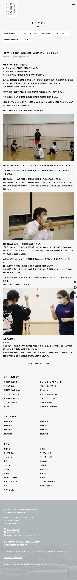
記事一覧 (38, 364)
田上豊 (6, 469)
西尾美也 (7, 473)
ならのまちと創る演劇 (48, 406)
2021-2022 (8, 430)
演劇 (5, 461)
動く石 (6, 406)
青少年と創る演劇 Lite (48, 394)
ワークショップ (46, 457)
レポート (7, 465)
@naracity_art (13, 530)
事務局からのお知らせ (11, 39)
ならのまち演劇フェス (48, 402)
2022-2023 (44, 425)
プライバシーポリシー (40, 564)
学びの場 (43, 461)
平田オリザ (44, 469)
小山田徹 (43, 465)
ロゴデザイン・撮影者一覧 (13, 558)
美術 (5, 485)
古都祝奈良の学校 (10, 33)
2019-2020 (8, 434)
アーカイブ (26, 39)
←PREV (29, 364)
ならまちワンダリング (12, 394)
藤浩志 (42, 449)
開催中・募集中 (46, 485)
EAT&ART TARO (10, 477)
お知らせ (7, 449)
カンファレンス (46, 453)
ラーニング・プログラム (49, 398)
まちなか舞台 (46, 33)
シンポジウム (9, 453)
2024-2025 (44, 421)
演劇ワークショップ (11, 398)
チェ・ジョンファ (10, 481)
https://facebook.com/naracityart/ (21, 535)
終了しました (9, 490)
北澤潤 (42, 477)
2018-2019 (44, 434)
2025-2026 (8, 421)
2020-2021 (44, 430)
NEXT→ (48, 364)
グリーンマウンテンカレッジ (29, 33)
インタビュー (9, 457)
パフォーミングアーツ (61, 33)
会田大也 (43, 473)
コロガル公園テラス (11, 402)
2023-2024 (8, 425)
